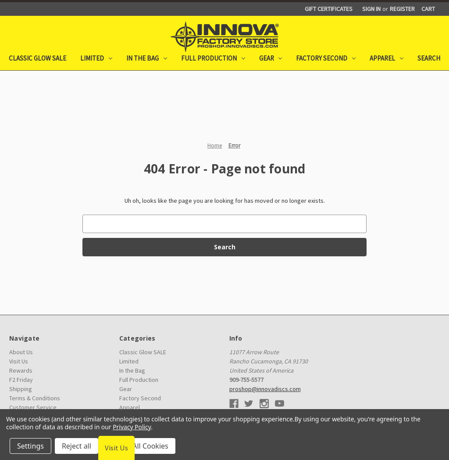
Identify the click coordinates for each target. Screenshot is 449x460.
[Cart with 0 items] (428, 9)
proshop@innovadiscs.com (265, 389)
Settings (30, 446)
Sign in (371, 9)
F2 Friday (21, 380)
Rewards (20, 370)
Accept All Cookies (138, 446)
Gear (270, 58)
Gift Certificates (329, 9)
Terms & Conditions (34, 398)
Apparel (386, 58)
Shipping (20, 389)
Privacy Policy (132, 427)
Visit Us (18, 361)
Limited (96, 58)
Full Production (213, 58)
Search (428, 58)
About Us (21, 352)
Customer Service (33, 407)
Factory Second (326, 58)
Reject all (76, 446)
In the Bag (146, 58)
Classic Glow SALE (37, 58)
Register (402, 9)
